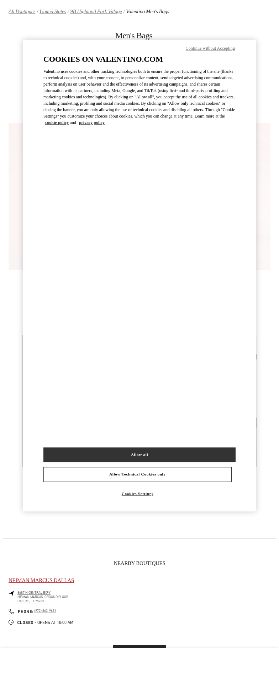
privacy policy (92, 122)
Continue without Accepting (210, 48)
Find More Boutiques (139, 650)
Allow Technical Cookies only (137, 474)
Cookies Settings (137, 494)
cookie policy (57, 122)
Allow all (139, 454)
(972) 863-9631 (45, 611)
